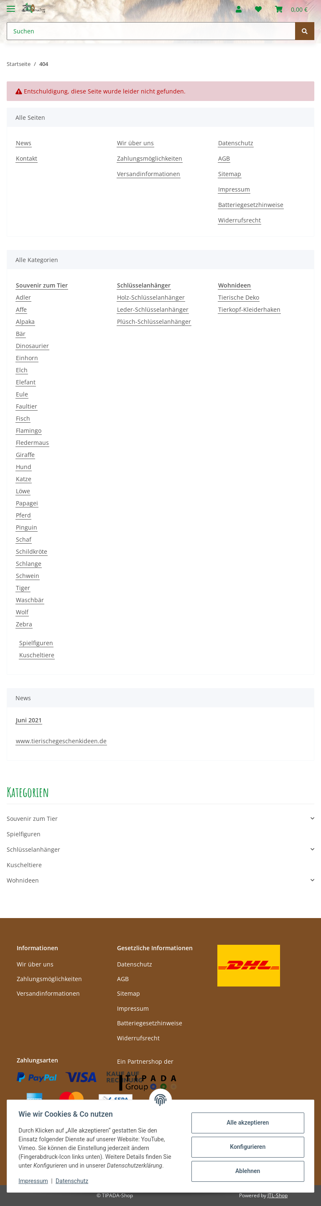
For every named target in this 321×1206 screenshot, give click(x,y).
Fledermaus (32, 443)
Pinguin (26, 527)
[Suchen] (151, 31)
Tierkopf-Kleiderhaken (249, 309)
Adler (23, 297)
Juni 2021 (29, 720)
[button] (238, 9)
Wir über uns (135, 143)
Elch (22, 370)
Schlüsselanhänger (33, 849)
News (23, 143)
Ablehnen (245, 1171)
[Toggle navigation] (11, 5)
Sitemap (229, 174)
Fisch (23, 418)
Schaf (23, 539)
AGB (224, 158)
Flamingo (28, 430)
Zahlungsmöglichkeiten (149, 158)
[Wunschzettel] (258, 9)
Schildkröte (31, 551)
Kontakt (26, 158)
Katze (23, 479)
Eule (22, 394)
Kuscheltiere (36, 655)
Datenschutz (235, 143)
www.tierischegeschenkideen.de (61, 741)
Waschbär (30, 600)
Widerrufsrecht (239, 220)
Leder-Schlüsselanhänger (153, 309)
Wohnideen (23, 880)
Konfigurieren (245, 1146)
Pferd (23, 515)
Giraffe (25, 455)
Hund (23, 467)
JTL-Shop (278, 1195)
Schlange (28, 564)
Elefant (26, 382)
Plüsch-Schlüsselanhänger (154, 321)
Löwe (23, 491)
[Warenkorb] (291, 9)
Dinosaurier (32, 346)
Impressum (234, 189)
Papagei (27, 503)
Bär (20, 334)
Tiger (23, 588)
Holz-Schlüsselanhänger (151, 297)
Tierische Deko (238, 297)
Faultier (26, 406)
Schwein (27, 576)
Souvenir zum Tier (32, 819)
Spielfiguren (36, 643)
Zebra (24, 624)
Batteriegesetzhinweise (250, 205)
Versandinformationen (148, 174)
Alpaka (25, 321)
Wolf (22, 612)
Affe (21, 309)
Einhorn (27, 358)
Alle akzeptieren (245, 1122)
